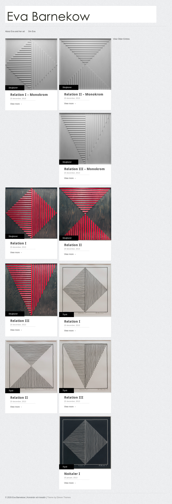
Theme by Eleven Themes (59, 497)
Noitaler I (72, 474)
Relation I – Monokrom (29, 95)
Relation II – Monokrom (83, 94)
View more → (16, 104)
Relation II (73, 245)
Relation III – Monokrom (84, 169)
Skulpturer (13, 88)
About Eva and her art (15, 31)
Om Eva (31, 31)
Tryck (64, 314)
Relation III (19, 321)
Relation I (18, 243)
